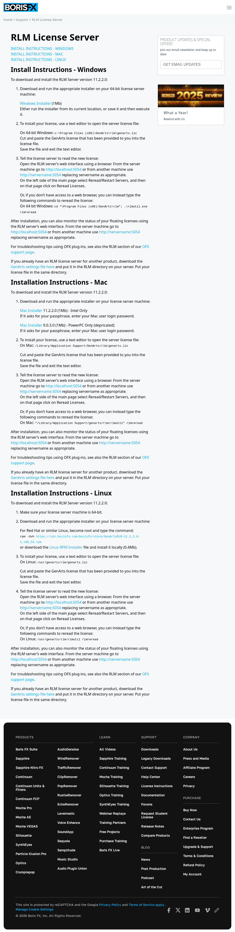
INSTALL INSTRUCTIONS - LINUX (38, 59)
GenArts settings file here (32, 266)
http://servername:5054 (40, 174)
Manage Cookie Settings (34, 908)
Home (7, 20)
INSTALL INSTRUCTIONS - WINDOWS (42, 48)
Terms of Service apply (146, 903)
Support (22, 20)
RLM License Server (47, 20)
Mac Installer (31, 310)
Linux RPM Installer (66, 546)
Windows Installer (35, 103)
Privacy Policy (110, 903)
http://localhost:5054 (63, 169)
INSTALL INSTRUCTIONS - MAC (37, 54)
